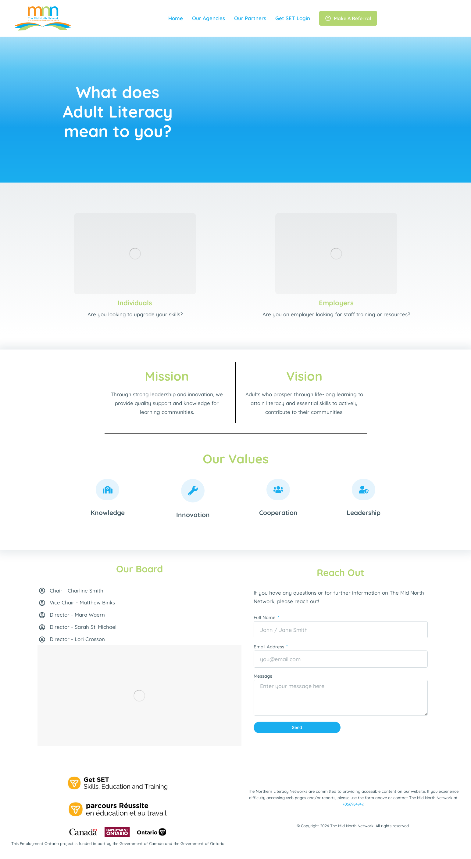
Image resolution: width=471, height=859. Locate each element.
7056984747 (352, 804)
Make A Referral (348, 18)
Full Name (265, 617)
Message (263, 676)
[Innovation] (193, 490)
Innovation (193, 515)
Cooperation (278, 512)
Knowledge (108, 512)
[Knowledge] (107, 489)
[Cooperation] (278, 489)
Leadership (363, 512)
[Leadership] (363, 489)
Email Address (269, 647)
